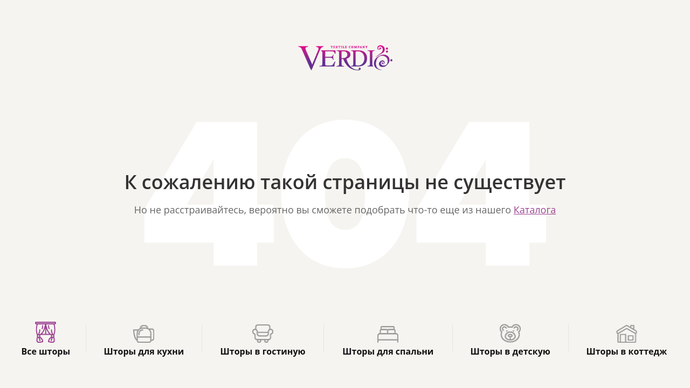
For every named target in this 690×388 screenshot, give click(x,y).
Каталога (535, 209)
